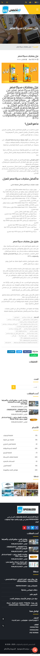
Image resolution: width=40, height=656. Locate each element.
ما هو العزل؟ (16, 317)
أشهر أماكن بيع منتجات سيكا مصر (10, 324)
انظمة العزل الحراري (9, 444)
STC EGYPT (8, 342)
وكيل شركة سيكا (22, 335)
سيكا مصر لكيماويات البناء (21, 331)
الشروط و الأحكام (10, 649)
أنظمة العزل (7, 466)
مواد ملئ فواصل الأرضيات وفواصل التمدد (23, 599)
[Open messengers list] (35, 650)
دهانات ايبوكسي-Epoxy (29, 590)
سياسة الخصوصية (23, 649)
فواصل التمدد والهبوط (10, 470)
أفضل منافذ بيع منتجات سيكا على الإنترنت (28, 321)
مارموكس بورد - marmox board (26, 586)
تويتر (19, 351)
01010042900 (34, 630)
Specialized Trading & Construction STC (25, 342)
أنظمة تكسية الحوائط (10, 448)
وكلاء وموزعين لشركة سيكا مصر (30, 328)
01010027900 (34, 627)
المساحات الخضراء (8, 461)
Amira (19, 59)
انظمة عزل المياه (8, 440)
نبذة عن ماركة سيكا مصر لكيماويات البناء (28, 324)
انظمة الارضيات (8, 435)
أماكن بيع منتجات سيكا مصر (15, 328)
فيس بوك (27, 351)
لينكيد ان (11, 351)
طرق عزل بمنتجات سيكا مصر (13, 319)
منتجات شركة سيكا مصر (32, 333)
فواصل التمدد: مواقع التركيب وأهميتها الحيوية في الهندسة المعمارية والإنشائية (14, 402)
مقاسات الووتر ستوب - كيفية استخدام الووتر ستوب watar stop (14, 418)
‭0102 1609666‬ (33, 632)
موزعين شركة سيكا (33, 335)
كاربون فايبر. (33, 594)
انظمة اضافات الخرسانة (10, 457)
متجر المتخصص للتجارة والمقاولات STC (29, 338)
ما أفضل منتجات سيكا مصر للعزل (30, 319)
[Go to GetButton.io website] (34, 654)
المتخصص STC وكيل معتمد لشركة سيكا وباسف (26, 326)
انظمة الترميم (7, 453)
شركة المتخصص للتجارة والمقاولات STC (28, 340)
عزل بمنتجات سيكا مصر (28, 56)
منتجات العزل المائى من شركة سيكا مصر (15, 333)
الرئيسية (35, 47)
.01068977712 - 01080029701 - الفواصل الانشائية (16, 410)
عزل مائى (14, 335)
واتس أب (34, 355)
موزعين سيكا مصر (33, 331)
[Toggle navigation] (37, 10)
